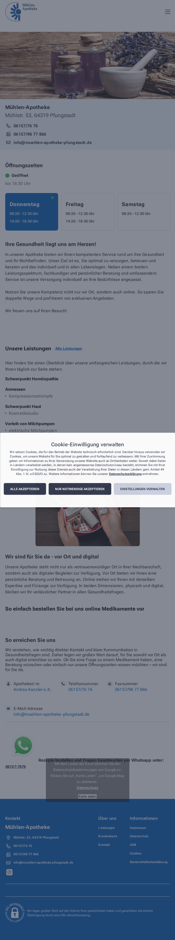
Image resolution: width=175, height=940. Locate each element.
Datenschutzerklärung (125, 474)
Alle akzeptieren (24, 489)
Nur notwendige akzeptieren (80, 489)
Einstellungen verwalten (142, 489)
